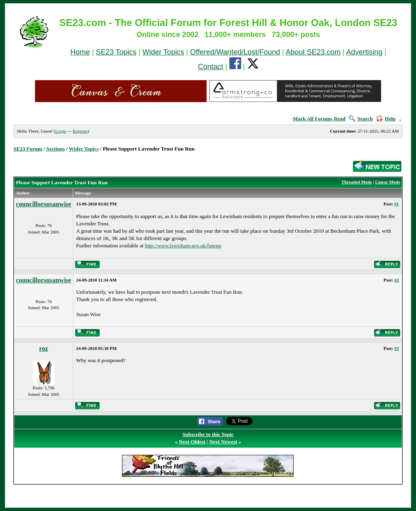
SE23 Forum (27, 149)
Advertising (364, 52)
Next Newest (223, 442)
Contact (210, 67)
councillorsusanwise (43, 204)
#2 (396, 279)
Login (60, 131)
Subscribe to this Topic (207, 434)
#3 (396, 348)
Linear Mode (387, 181)
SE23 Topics (116, 52)
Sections (55, 149)
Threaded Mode (356, 181)
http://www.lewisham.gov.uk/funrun (183, 245)
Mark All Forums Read (319, 119)
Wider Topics (163, 52)
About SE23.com (312, 52)
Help (386, 119)
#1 (396, 203)
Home (80, 52)
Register (80, 131)
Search (361, 119)
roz (43, 348)
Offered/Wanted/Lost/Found (235, 52)
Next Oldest (192, 442)
